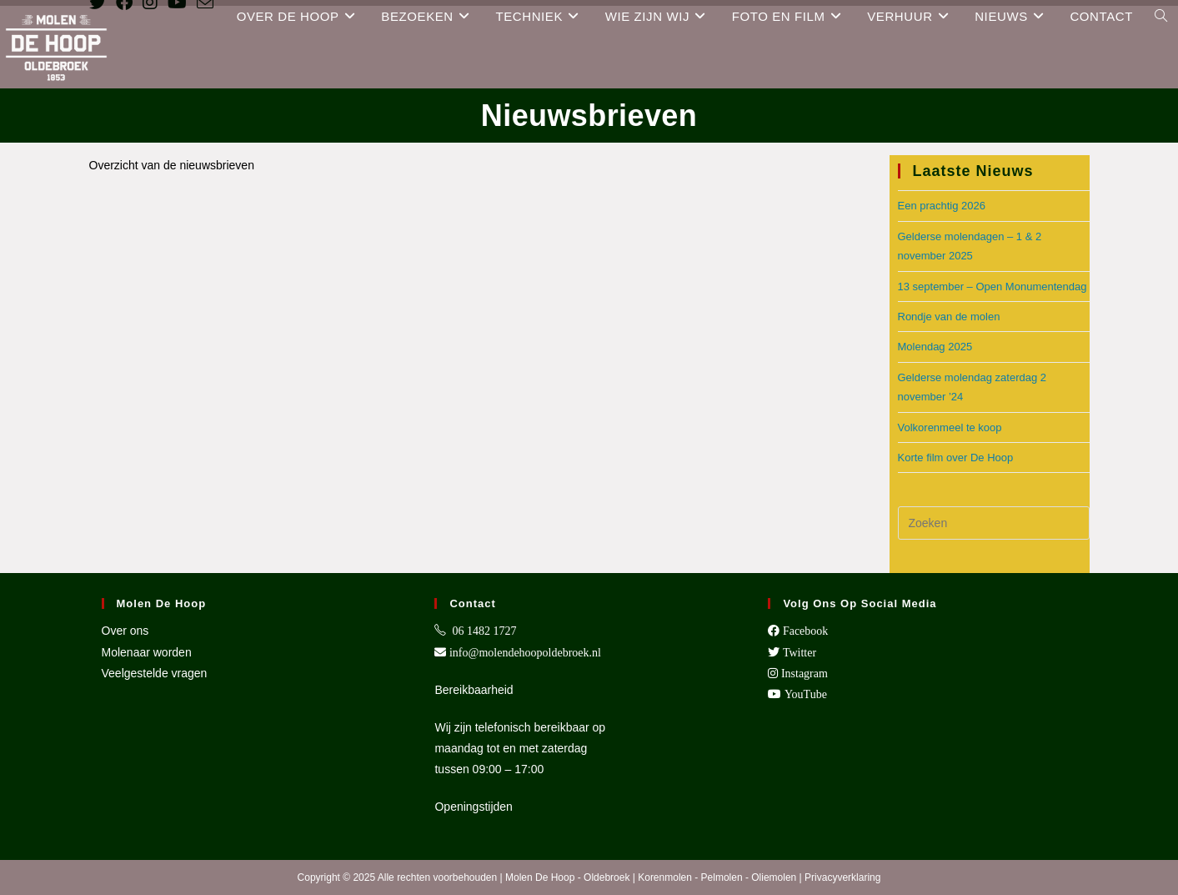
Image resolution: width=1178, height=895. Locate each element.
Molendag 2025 (935, 346)
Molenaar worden (147, 652)
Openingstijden (473, 806)
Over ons (125, 630)
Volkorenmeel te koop (950, 427)
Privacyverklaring (842, 877)
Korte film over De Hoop (956, 457)
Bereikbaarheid (473, 689)
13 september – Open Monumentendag (992, 286)
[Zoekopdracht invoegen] (994, 523)
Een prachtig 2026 (942, 205)
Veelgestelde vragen (155, 673)
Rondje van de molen (949, 316)
